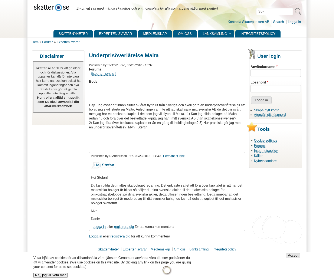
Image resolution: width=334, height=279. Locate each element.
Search (278, 22)
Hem (35, 42)
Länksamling (199, 249)
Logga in (294, 22)
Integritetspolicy (266, 150)
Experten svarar (135, 249)
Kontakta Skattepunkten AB (248, 22)
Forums (47, 42)
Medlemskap (160, 249)
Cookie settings (265, 140)
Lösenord (258, 82)
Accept (293, 257)
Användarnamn (262, 67)
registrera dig (124, 227)
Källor (258, 156)
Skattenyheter (108, 249)
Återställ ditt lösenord (270, 114)
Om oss (180, 249)
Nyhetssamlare (265, 161)
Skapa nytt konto (266, 110)
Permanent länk (174, 156)
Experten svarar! (68, 42)
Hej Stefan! (105, 165)
